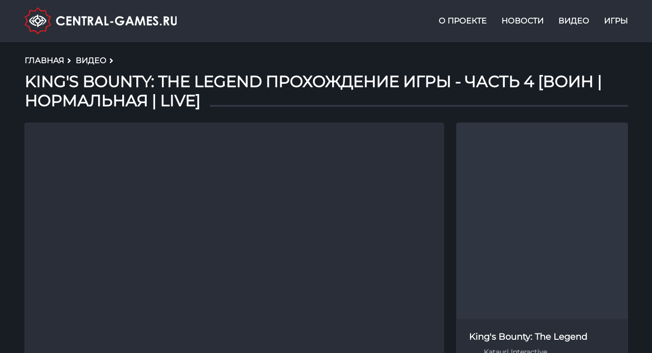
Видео (573, 21)
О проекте (463, 21)
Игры (616, 21)
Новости (522, 21)
